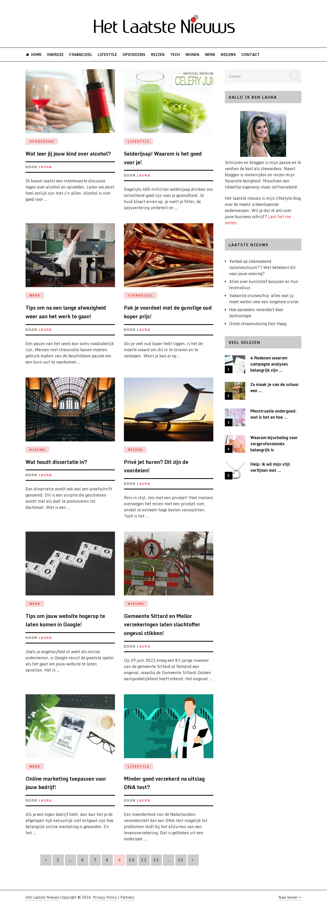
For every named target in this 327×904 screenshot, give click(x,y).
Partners (127, 897)
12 (156, 860)
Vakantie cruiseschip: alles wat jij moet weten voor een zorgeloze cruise (263, 298)
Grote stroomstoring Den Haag (257, 324)
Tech (172, 54)
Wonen (188, 54)
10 (132, 860)
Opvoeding (131, 54)
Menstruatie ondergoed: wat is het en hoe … (273, 414)
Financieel (79, 54)
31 (181, 860)
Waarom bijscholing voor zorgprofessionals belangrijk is (274, 444)
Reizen (155, 54)
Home (33, 54)
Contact (245, 54)
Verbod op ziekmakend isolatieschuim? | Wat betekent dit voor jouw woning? (262, 267)
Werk (206, 54)
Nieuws (223, 54)
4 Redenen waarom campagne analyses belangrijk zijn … (269, 364)
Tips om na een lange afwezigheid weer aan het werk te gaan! (66, 312)
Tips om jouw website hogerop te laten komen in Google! (65, 620)
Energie (54, 54)
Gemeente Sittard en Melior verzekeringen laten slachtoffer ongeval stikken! (162, 625)
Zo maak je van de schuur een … (274, 388)
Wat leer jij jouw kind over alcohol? (68, 154)
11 (144, 860)
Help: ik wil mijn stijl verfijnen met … (270, 467)
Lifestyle (105, 54)
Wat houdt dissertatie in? (56, 462)
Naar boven (289, 897)
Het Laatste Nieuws (42, 897)
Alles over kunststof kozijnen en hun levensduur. (263, 284)
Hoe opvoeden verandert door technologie (256, 313)
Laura (45, 167)
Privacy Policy (105, 897)
